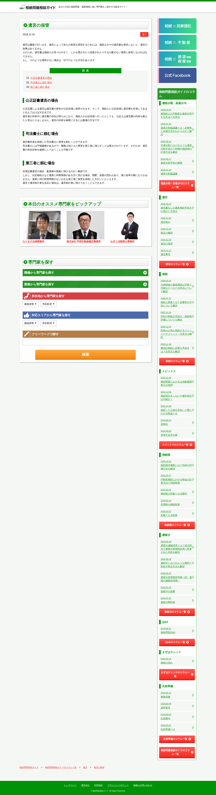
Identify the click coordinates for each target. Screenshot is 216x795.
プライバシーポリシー (118, 785)
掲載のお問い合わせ (142, 785)
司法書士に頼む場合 (41, 82)
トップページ (70, 785)
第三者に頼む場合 (40, 87)
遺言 (144, 34)
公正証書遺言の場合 (41, 78)
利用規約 (98, 785)
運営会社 (85, 785)
